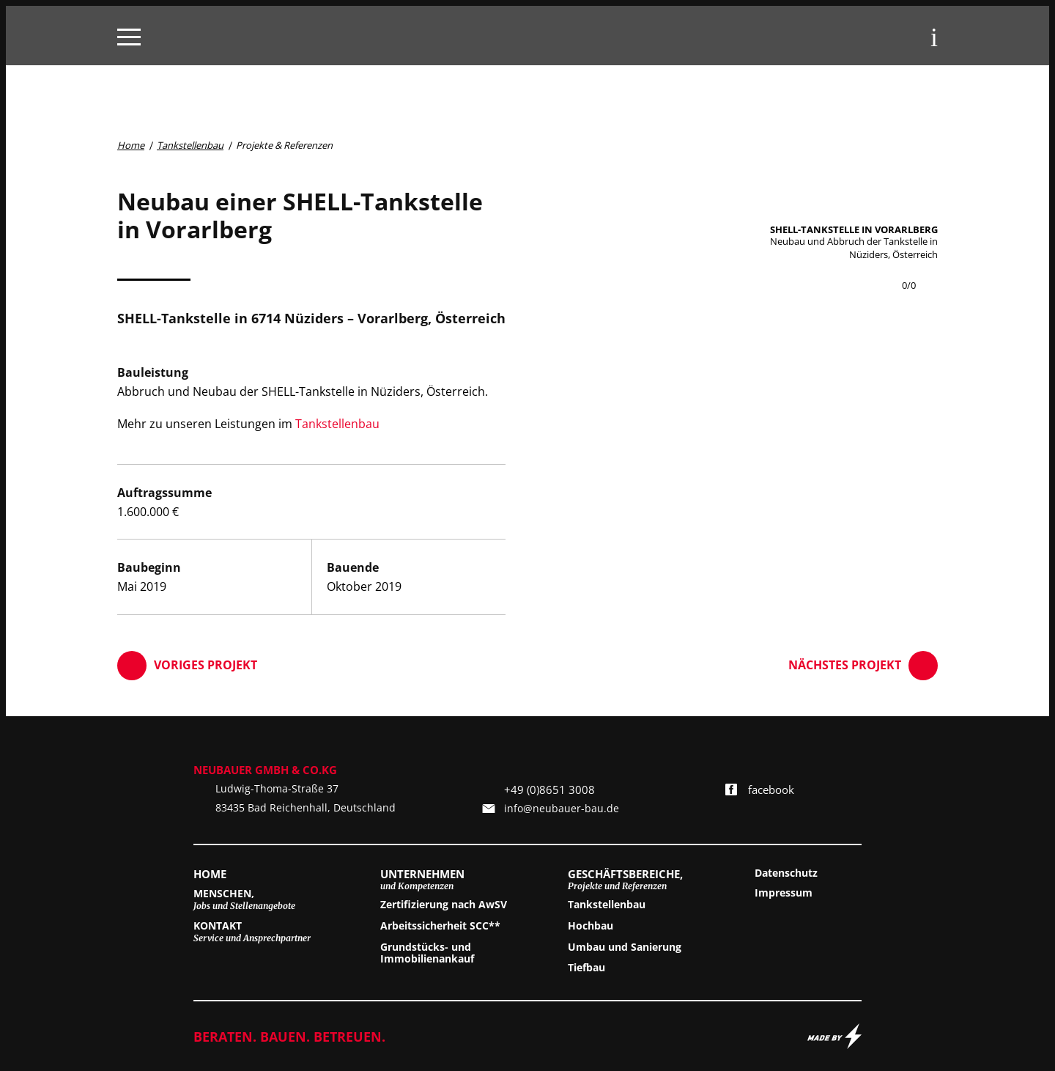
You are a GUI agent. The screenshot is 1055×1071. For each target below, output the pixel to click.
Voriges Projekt (187, 665)
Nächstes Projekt (863, 665)
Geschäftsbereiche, (625, 879)
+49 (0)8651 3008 (549, 789)
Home (209, 874)
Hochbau (590, 926)
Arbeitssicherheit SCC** (440, 926)
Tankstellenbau (337, 424)
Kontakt (252, 931)
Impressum (783, 893)
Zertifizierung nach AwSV (443, 905)
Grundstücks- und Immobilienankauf (427, 953)
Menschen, (244, 899)
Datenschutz (786, 873)
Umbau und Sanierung (624, 947)
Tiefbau (586, 968)
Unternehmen (422, 879)
